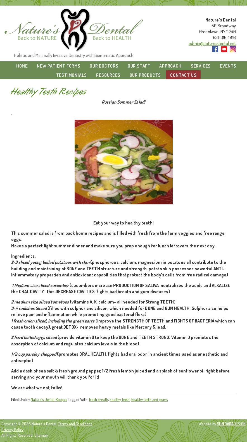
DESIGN (231, 423)
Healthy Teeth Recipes (49, 91)
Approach (170, 66)
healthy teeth (120, 399)
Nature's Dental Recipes (49, 399)
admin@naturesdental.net (212, 43)
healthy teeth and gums (149, 399)
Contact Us (183, 75)
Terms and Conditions (75, 423)
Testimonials (71, 75)
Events (228, 66)
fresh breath (98, 399)
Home (22, 66)
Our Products (145, 75)
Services (201, 66)
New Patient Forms (58, 66)
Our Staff (139, 66)
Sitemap (41, 435)
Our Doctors (104, 66)
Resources (108, 75)
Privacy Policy (12, 429)
